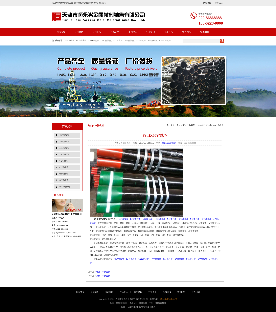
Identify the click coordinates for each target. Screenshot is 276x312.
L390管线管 (106, 40)
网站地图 (207, 3)
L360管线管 (93, 40)
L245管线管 (69, 40)
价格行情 (168, 32)
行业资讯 (150, 32)
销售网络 (186, 32)
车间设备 (132, 32)
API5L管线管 (165, 40)
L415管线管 (81, 40)
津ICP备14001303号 (168, 299)
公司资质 (96, 32)
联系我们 (204, 32)
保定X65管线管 (103, 272)
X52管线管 (129, 40)
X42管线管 (117, 40)
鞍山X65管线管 (216, 125)
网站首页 (60, 32)
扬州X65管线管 (103, 276)
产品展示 (114, 32)
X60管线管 (141, 40)
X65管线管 (152, 40)
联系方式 (219, 3)
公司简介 (78, 32)
